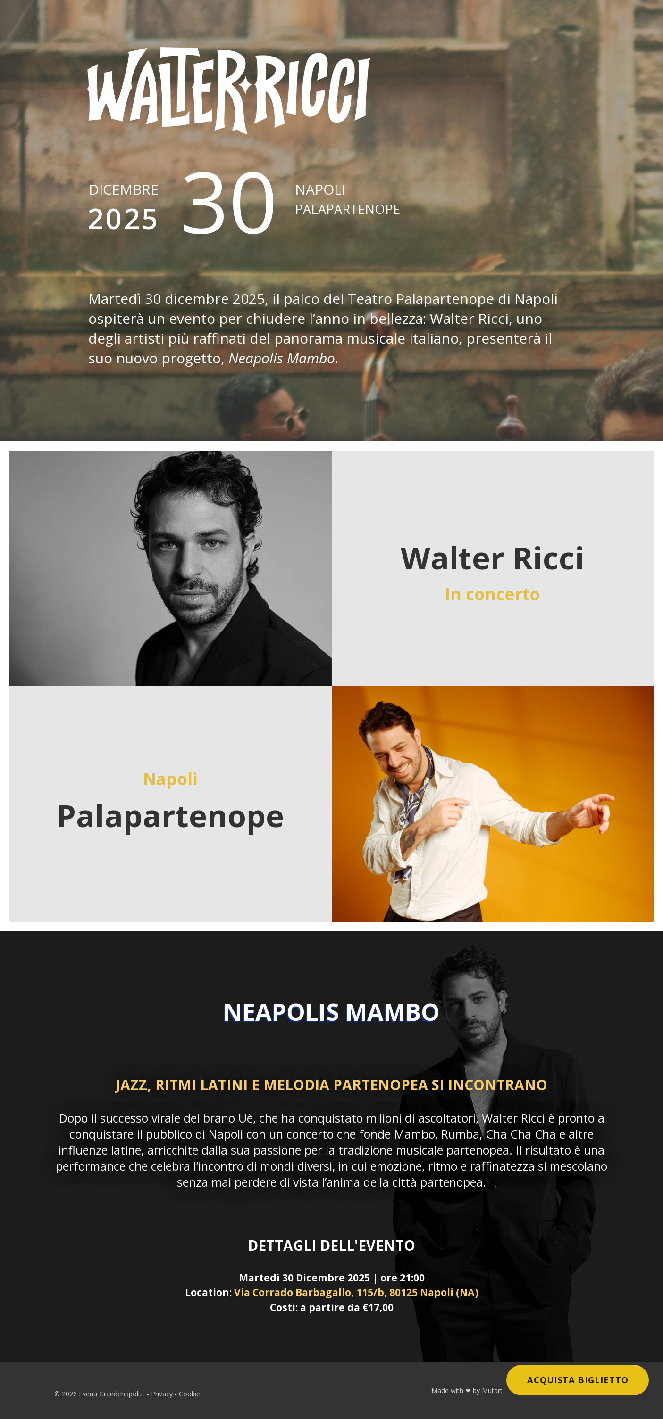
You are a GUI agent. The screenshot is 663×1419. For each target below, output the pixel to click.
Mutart (492, 1390)
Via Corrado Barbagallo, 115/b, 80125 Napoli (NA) (356, 1292)
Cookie (189, 1393)
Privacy (162, 1393)
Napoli (347, 199)
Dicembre (123, 209)
